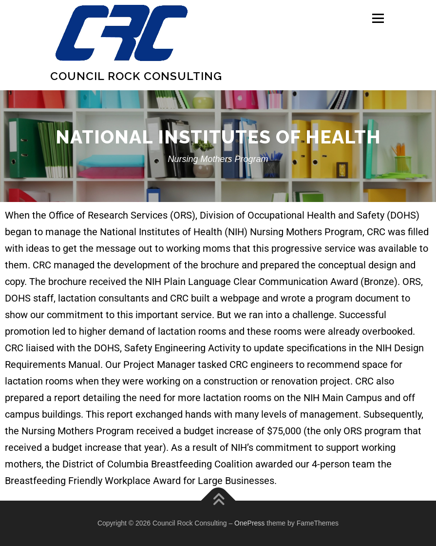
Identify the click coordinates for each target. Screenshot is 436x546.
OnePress (249, 523)
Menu (377, 18)
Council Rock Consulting (136, 75)
